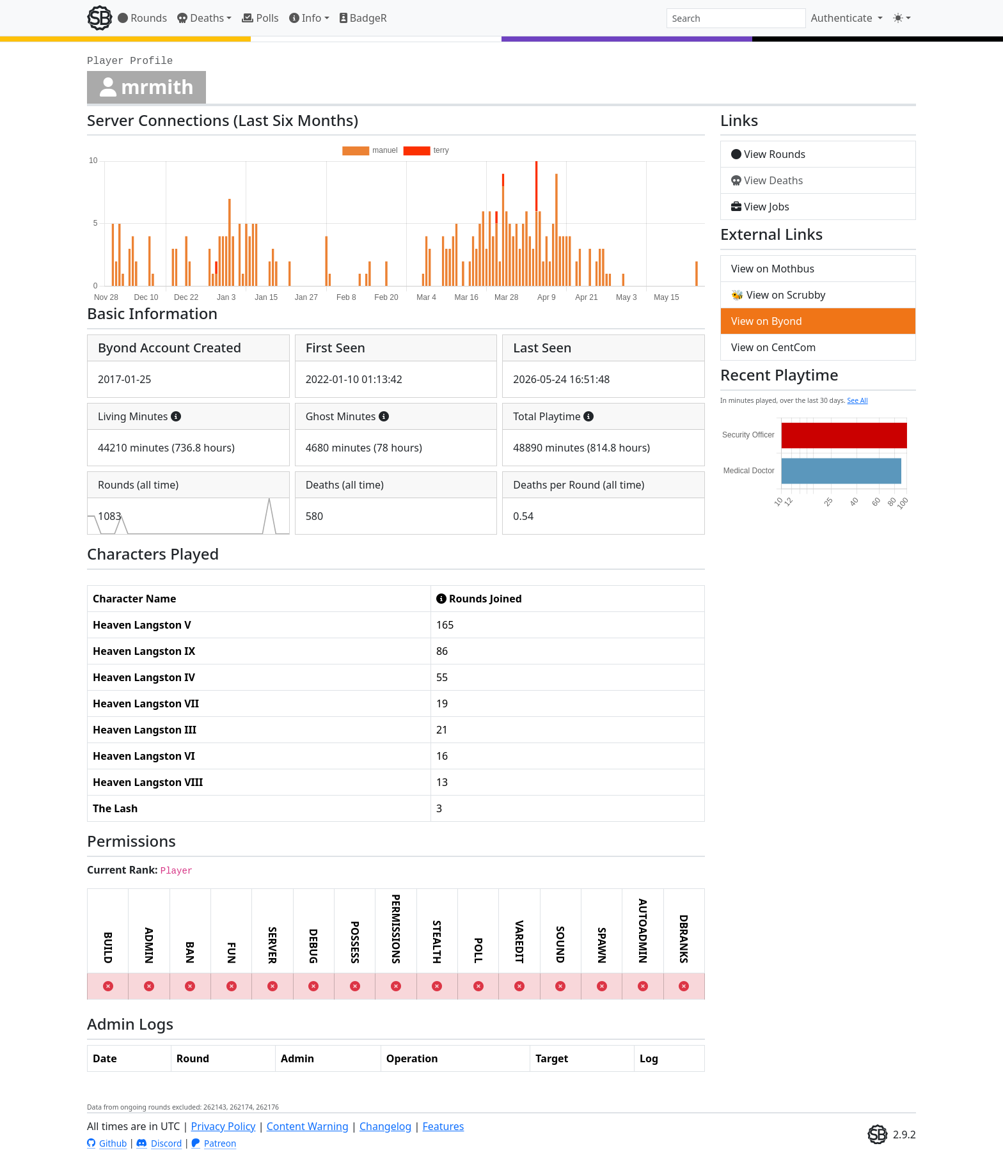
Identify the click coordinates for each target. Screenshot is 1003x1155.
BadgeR (363, 18)
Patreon (213, 1143)
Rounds (142, 18)
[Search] (736, 18)
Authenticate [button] (843, 18)
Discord (159, 1143)
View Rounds (768, 154)
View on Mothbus (772, 269)
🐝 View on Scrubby (778, 295)
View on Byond (766, 321)
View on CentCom (773, 347)
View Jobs (760, 207)
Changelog (385, 1126)
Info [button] (305, 18)
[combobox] (736, 18)
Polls (260, 18)
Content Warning (308, 1126)
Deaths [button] (200, 18)
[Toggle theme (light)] (902, 18)
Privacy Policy (223, 1126)
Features (443, 1126)
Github (107, 1143)
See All (858, 400)
